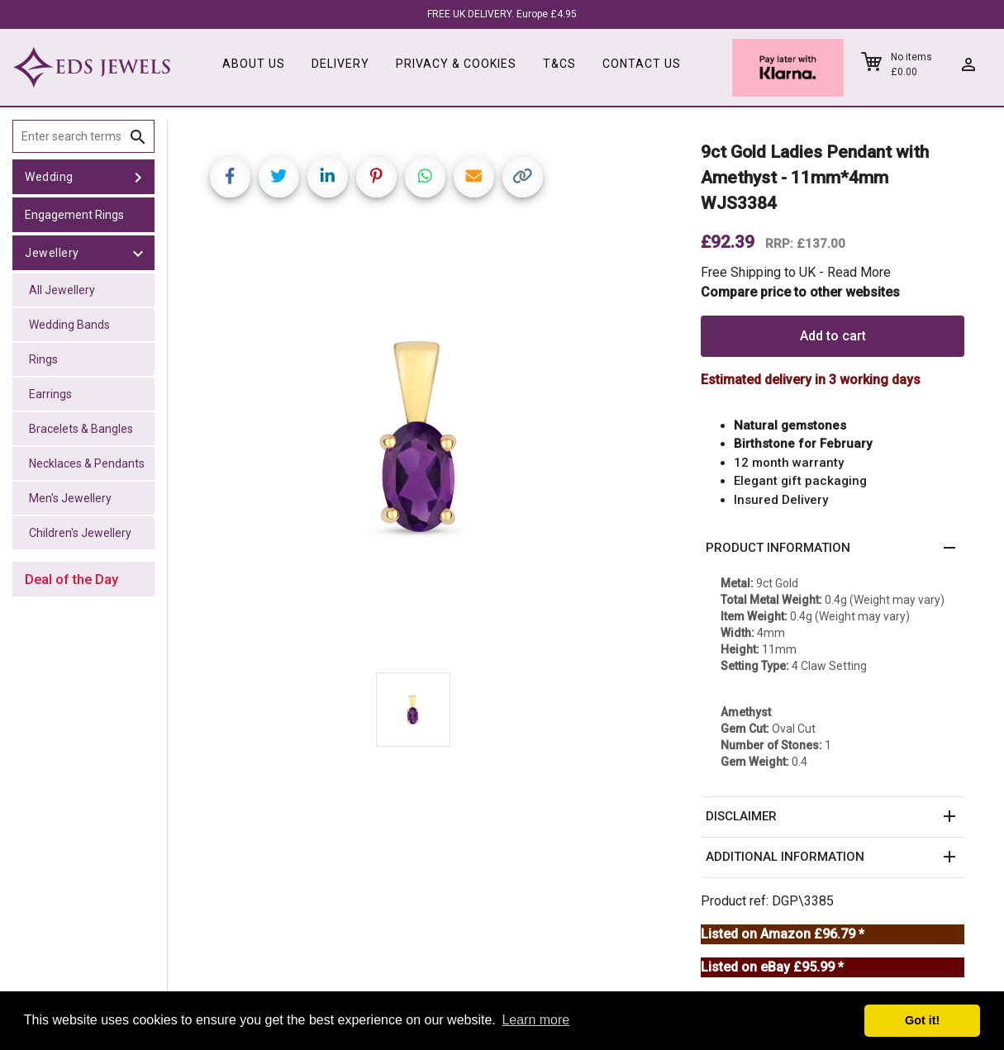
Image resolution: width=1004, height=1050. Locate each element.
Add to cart (833, 336)
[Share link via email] (474, 177)
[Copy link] (522, 177)
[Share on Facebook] (230, 177)
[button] (832, 548)
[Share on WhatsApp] (425, 177)
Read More (859, 272)
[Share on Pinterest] (376, 177)
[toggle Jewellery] (138, 252)
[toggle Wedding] (138, 176)
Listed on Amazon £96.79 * (782, 934)
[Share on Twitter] (279, 177)
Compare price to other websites (800, 292)
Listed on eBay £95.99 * (772, 967)
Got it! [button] (922, 1020)
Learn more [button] (535, 1020)
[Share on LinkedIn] (327, 177)
